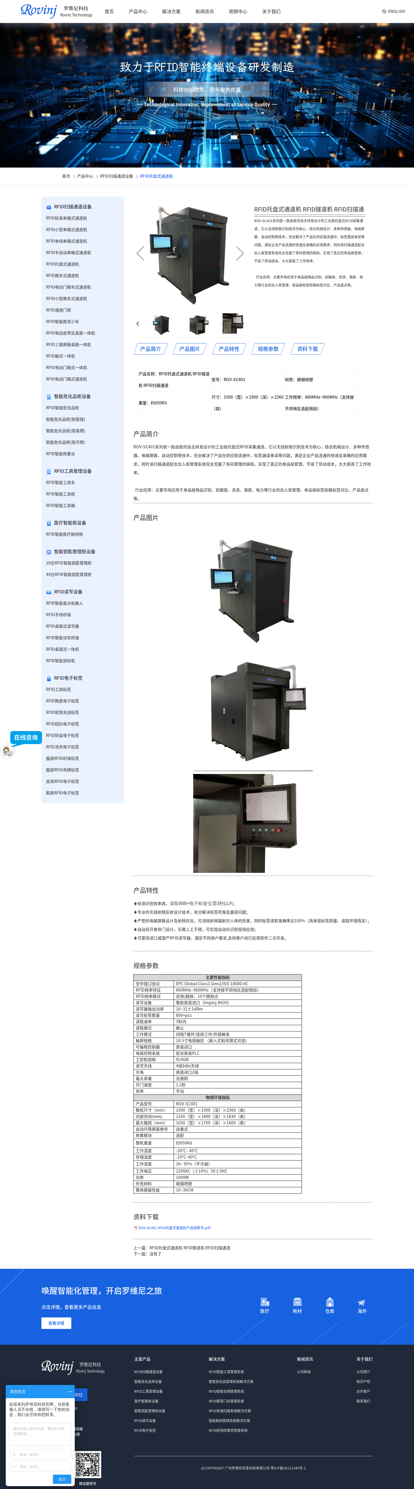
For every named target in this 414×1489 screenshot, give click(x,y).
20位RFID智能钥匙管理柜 (69, 563)
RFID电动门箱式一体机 (66, 368)
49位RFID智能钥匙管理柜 (69, 574)
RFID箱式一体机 (60, 356)
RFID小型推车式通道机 (66, 299)
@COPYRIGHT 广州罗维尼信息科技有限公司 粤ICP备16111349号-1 (253, 1468)
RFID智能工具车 (60, 483)
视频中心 (238, 11)
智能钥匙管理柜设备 (74, 551)
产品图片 (189, 348)
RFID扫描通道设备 (116, 176)
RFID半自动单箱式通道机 (68, 253)
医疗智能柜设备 (70, 522)
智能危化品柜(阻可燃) (65, 442)
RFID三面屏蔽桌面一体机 (68, 345)
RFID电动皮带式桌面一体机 (70, 333)
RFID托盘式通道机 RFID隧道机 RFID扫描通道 (190, 1248)
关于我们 (271, 11)
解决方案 (171, 11)
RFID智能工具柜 (60, 494)
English (396, 11)
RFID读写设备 (68, 591)
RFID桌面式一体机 (62, 649)
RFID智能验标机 (60, 661)
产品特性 (229, 348)
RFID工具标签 (58, 689)
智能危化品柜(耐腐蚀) (65, 419)
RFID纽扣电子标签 (62, 724)
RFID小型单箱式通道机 (66, 230)
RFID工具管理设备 (73, 471)
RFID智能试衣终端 (62, 638)
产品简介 (150, 348)
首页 (109, 11)
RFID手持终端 (58, 615)
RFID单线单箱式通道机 (66, 241)
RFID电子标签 (68, 678)
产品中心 (138, 11)
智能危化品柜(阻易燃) (65, 431)
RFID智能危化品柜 (62, 408)
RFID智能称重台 (60, 454)
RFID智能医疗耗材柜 (64, 534)
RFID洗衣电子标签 (62, 747)
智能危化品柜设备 (72, 396)
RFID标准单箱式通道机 (66, 218)
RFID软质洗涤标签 (62, 712)
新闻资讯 (204, 11)
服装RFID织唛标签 (62, 758)
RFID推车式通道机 (62, 276)
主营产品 (142, 1359)
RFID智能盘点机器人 (64, 603)
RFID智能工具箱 (60, 506)
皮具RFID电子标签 (62, 781)
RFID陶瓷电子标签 (62, 701)
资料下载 (307, 348)
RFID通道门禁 (58, 310)
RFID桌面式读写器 (62, 626)
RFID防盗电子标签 (62, 735)
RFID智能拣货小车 (62, 322)
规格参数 (268, 348)
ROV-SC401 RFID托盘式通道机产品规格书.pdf (174, 1227)
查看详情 (56, 1323)
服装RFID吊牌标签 (62, 770)
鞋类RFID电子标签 (62, 793)
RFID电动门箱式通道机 (66, 379)
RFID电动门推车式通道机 (68, 287)
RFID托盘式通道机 (156, 176)
